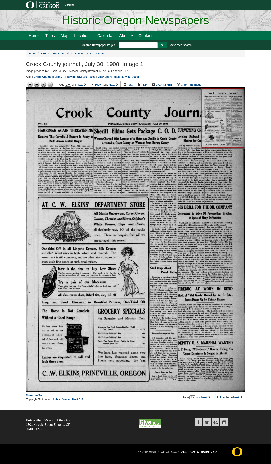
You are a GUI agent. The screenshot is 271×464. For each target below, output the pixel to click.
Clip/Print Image (191, 84)
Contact (145, 35)
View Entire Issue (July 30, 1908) (118, 76)
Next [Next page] (80, 84)
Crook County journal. (55, 53)
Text (130, 84)
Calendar (105, 35)
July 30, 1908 (82, 53)
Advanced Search (181, 45)
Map (64, 35)
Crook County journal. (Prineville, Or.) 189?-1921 (64, 76)
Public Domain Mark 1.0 (68, 399)
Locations (83, 35)
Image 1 (101, 53)
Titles (50, 35)
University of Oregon (161, 451)
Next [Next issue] (112, 84)
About (126, 35)
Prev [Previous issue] (98, 84)
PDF (144, 84)
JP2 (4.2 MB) (164, 84)
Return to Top (34, 395)
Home (34, 35)
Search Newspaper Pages (98, 45)
